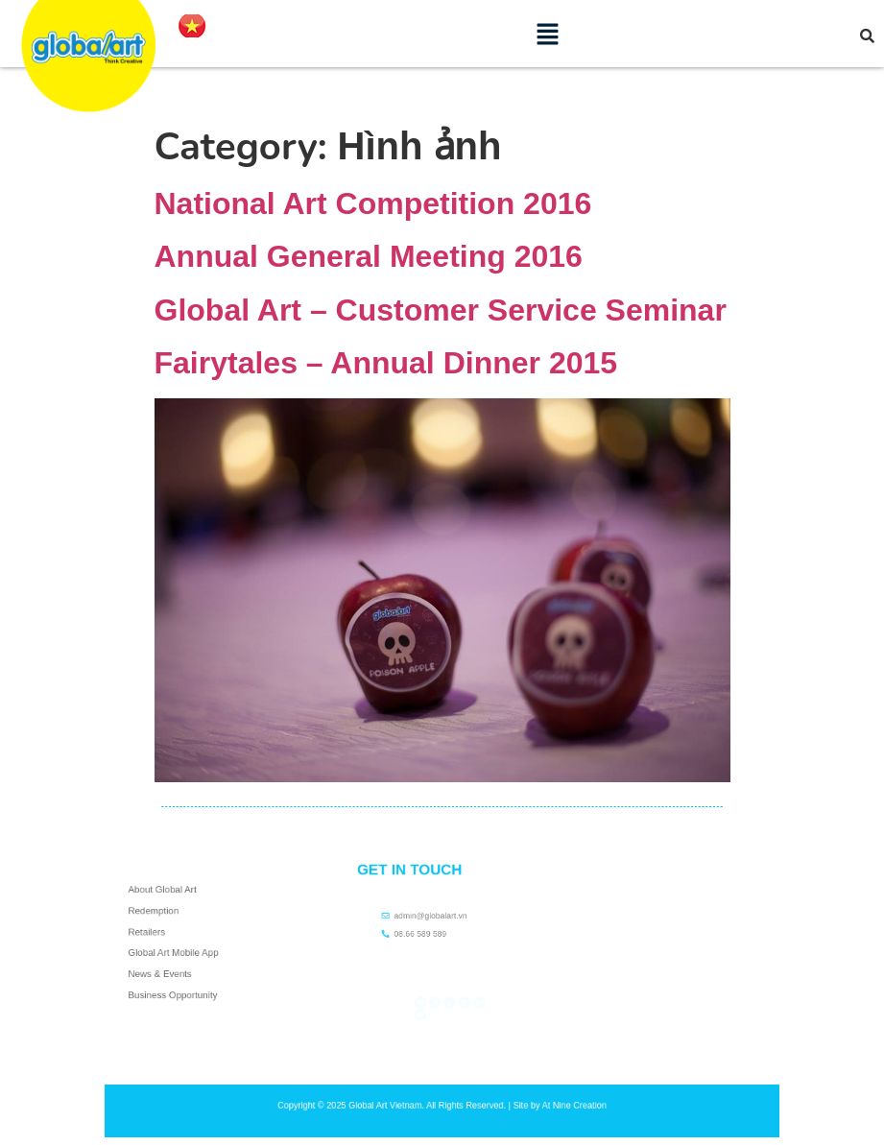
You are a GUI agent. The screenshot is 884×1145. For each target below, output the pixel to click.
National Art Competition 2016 (373, 203)
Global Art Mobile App (177, 949)
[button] (548, 33)
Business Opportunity (177, 981)
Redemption (162, 919)
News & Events (167, 966)
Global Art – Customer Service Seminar (441, 310)
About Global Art (169, 902)
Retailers (158, 934)
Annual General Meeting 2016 (369, 256)
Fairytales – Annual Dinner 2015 (386, 363)
